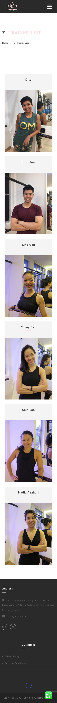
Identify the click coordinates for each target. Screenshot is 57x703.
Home (5, 42)
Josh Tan (28, 162)
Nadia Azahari (28, 492)
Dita (28, 80)
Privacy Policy (12, 656)
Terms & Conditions (15, 663)
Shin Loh (28, 410)
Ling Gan (28, 245)
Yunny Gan (28, 327)
